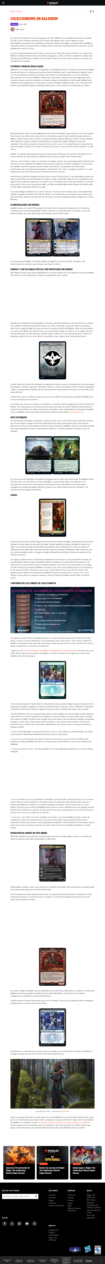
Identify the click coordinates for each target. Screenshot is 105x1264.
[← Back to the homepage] (52, 2)
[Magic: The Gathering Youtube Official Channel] (27, 1223)
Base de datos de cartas (93, 1211)
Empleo (71, 1200)
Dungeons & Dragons (53, 1231)
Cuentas (71, 1198)
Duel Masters (54, 1235)
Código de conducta (18, 1260)
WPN (69, 1206)
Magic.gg (90, 1202)
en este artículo (77, 412)
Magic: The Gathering (91, 1196)
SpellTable (91, 1218)
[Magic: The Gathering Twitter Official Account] (12, 1223)
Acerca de (71, 1195)
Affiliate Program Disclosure (74, 1209)
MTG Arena (91, 1200)
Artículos (52, 1195)
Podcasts (52, 1203)
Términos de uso (7, 1260)
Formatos (52, 1198)
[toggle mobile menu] (3, 2)
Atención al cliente (43, 1260)
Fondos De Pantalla (56, 1206)
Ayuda (70, 1203)
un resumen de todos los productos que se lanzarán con (64, 1122)
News (12, 11)
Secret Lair (91, 1215)
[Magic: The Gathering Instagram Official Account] (34, 1223)
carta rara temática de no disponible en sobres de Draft (49, 650)
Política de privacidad (30, 1260)
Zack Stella (65, 1111)
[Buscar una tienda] (36, 1196)
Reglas (51, 1200)
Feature (19, 11)
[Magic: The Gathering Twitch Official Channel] (19, 1223)
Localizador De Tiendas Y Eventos (94, 1206)
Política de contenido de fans (54, 1261)
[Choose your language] (94, 1261)
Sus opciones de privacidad (78, 1260)
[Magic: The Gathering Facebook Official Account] (4, 1223)
